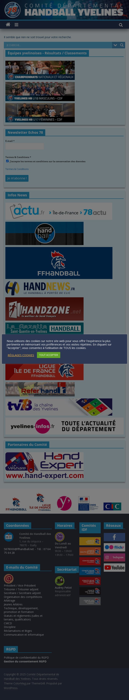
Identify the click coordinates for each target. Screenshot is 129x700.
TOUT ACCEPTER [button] (48, 355)
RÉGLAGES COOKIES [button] (21, 355)
